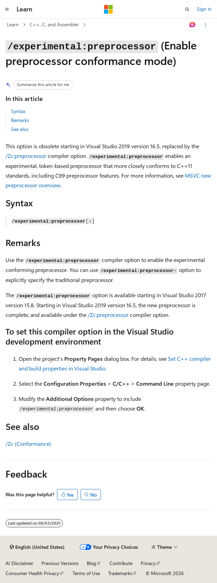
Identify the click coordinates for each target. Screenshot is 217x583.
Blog (91, 563)
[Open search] (187, 9)
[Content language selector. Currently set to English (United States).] (37, 547)
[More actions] (205, 24)
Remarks (20, 120)
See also (19, 129)
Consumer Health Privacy (32, 573)
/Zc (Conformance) (28, 443)
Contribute (121, 563)
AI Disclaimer (19, 563)
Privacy (148, 563)
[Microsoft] (108, 9)
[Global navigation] (7, 9)
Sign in (204, 9)
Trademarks (120, 573)
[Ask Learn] (192, 24)
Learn (13, 24)
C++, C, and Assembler (54, 24)
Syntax (18, 111)
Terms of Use (86, 573)
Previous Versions (59, 563)
